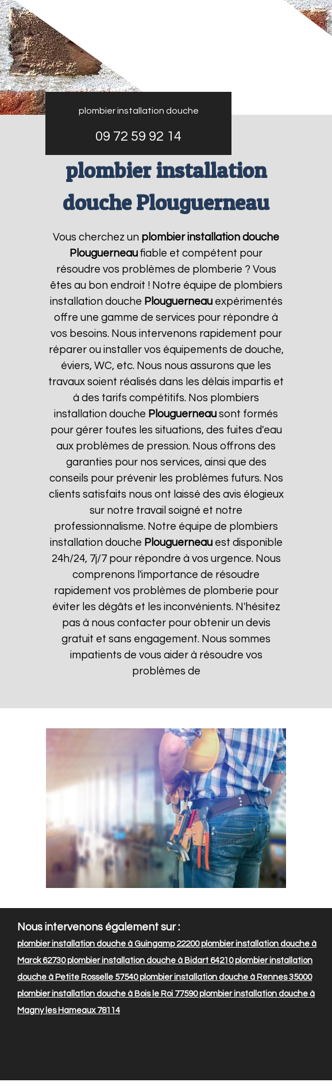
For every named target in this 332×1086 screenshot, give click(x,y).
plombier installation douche (139, 110)
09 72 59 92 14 (138, 136)
